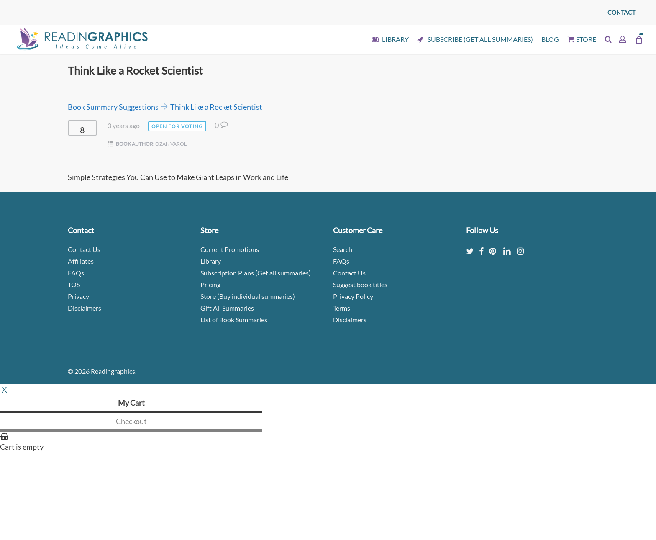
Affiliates (81, 261)
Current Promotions (229, 249)
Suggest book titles (360, 284)
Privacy (78, 296)
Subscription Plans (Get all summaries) (255, 273)
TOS (74, 284)
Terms (341, 308)
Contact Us (84, 249)
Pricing (210, 284)
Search (342, 249)
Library (210, 261)
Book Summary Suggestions (113, 106)
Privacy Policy (353, 296)
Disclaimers (84, 308)
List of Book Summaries (233, 320)
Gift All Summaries (227, 308)
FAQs (76, 273)
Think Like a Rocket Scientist (216, 106)
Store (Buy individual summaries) (247, 296)
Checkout (131, 421)
